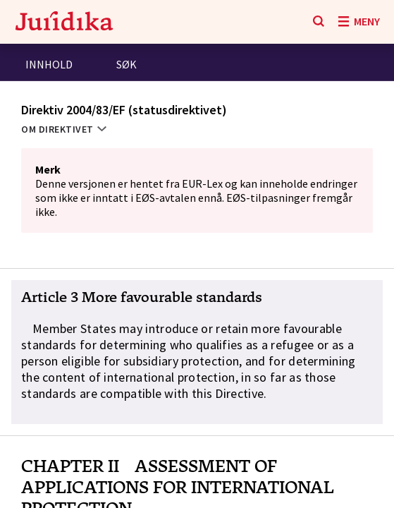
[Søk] (318, 22)
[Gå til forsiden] (64, 22)
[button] (197, 352)
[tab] (49, 66)
